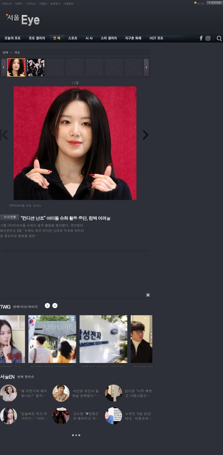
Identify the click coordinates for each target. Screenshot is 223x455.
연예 (5, 52)
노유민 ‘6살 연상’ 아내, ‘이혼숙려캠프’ (138, 418)
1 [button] (73, 435)
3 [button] (79, 435)
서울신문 (7, 3)
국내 (17, 52)
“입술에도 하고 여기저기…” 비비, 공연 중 (33, 418)
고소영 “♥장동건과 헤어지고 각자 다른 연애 (86, 418)
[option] (24, 338)
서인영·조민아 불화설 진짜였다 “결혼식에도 (85, 395)
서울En (43, 3)
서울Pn (19, 3)
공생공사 (55, 3)
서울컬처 (69, 3)
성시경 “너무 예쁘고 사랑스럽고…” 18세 (138, 395)
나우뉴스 (31, 3)
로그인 (201, 3)
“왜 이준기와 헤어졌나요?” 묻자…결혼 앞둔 (33, 395)
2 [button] (76, 435)
